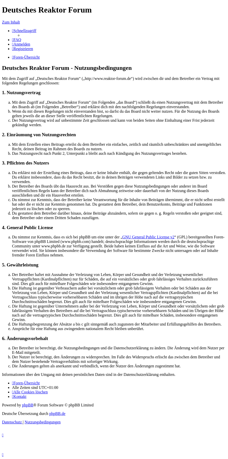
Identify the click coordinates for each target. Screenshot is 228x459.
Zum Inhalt (11, 22)
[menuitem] (16, 40)
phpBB (27, 405)
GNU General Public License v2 (148, 237)
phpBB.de (57, 413)
